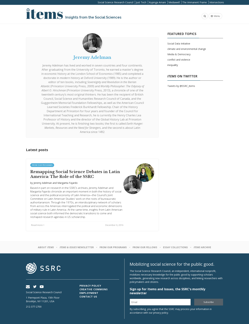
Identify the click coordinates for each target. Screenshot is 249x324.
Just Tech (141, 2)
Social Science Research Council (115, 2)
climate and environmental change (186, 49)
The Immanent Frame (194, 2)
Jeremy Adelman (52, 65)
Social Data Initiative (178, 43)
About (46, 247)
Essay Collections (175, 247)
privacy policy (160, 312)
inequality (172, 65)
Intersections (216, 2)
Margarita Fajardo (67, 182)
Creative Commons (94, 289)
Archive (202, 247)
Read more (37, 225)
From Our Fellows (145, 247)
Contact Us (88, 296)
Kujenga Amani (157, 2)
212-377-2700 (34, 306)
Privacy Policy (90, 285)
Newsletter (77, 247)
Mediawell (174, 2)
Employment (89, 293)
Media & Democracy (179, 54)
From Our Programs (42, 165)
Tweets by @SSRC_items (181, 86)
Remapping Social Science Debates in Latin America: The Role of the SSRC (75, 174)
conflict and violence (178, 59)
